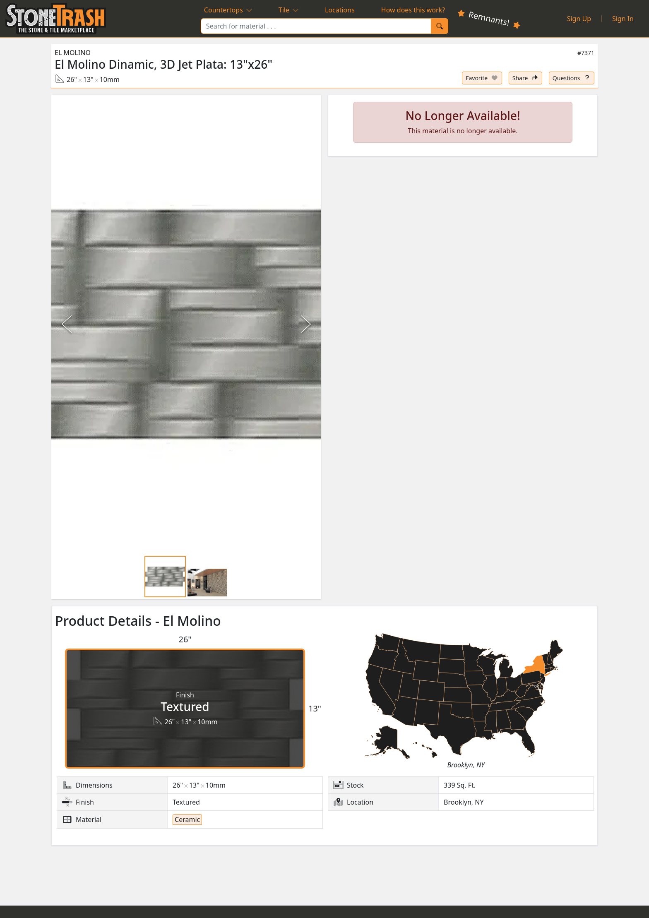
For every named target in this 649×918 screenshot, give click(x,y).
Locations (340, 9)
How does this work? (413, 9)
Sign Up (579, 18)
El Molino (73, 52)
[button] (186, 324)
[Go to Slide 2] (207, 582)
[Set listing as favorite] (482, 78)
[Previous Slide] (67, 324)
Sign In (623, 18)
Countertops (228, 9)
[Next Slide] (304, 324)
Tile (288, 9)
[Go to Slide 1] (165, 576)
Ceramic (187, 819)
